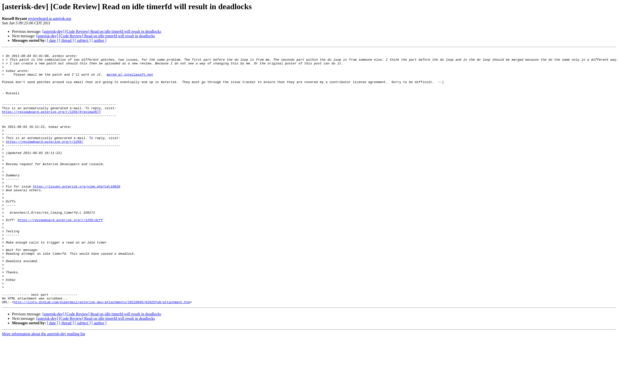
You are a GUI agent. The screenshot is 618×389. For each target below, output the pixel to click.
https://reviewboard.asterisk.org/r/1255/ (44, 160)
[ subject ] (83, 40)
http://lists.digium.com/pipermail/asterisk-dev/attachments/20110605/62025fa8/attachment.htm (102, 352)
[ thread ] (66, 40)
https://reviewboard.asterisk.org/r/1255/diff (60, 254)
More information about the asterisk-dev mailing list (43, 385)
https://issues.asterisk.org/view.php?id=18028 (76, 214)
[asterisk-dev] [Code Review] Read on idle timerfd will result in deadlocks (101, 31)
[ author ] (99, 40)
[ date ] (52, 40)
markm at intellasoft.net (130, 79)
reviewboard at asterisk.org (49, 18)
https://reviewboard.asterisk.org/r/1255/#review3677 (51, 124)
